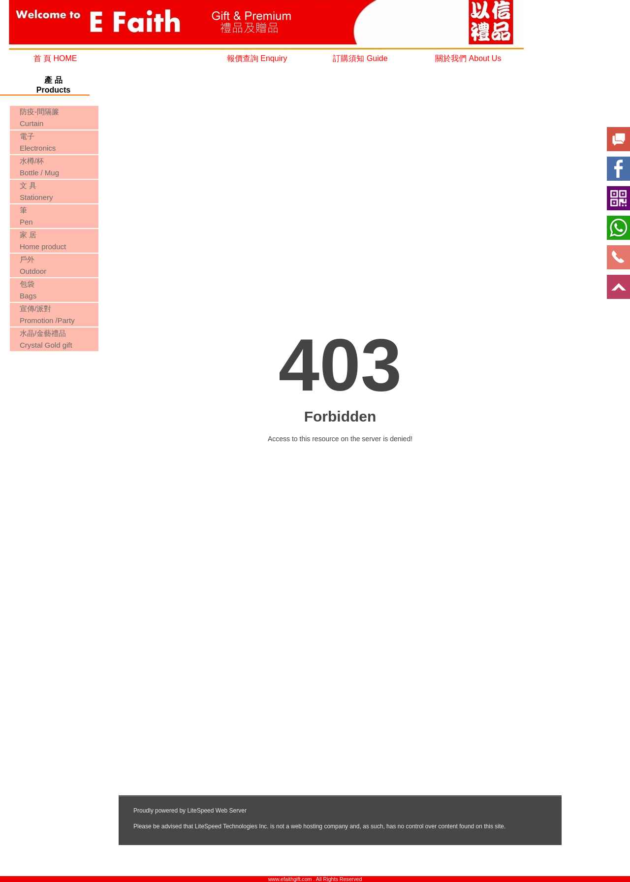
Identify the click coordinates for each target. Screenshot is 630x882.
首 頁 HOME (55, 58)
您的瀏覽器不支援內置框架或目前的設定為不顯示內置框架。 (53, 391)
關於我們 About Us (468, 58)
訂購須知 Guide (360, 58)
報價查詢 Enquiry (257, 58)
